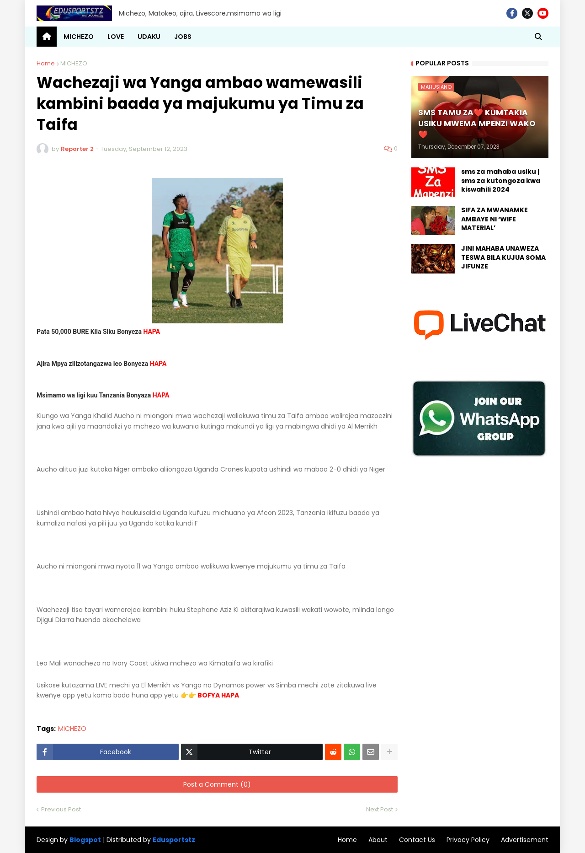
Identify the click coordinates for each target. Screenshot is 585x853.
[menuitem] (47, 37)
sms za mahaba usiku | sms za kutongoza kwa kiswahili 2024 (500, 180)
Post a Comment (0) (217, 784)
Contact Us (417, 839)
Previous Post (61, 809)
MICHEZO (73, 63)
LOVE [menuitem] (115, 36)
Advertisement (524, 839)
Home (46, 63)
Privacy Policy (468, 839)
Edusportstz (174, 839)
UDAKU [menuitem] (149, 36)
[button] (538, 37)
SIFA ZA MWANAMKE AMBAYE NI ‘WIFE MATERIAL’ (494, 219)
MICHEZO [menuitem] (79, 36)
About (378, 839)
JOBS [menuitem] (182, 36)
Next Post (379, 809)
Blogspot (85, 840)
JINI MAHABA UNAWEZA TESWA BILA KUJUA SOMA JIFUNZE (503, 257)
